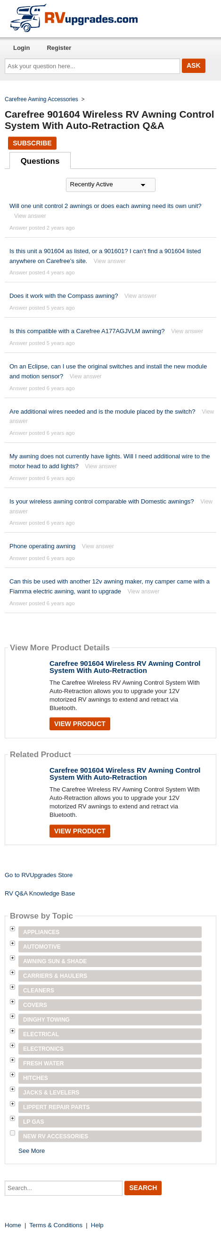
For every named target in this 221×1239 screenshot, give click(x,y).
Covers (35, 1005)
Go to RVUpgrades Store (39, 875)
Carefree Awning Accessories (41, 99)
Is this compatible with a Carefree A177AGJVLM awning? (87, 331)
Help (97, 1225)
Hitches (35, 1078)
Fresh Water (43, 1063)
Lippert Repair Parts (56, 1107)
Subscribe (32, 143)
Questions (40, 161)
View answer (30, 216)
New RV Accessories (55, 1136)
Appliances (41, 932)
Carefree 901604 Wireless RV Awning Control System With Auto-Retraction (125, 666)
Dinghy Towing (46, 1019)
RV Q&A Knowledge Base (40, 893)
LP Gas (33, 1122)
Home (13, 1225)
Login (21, 47)
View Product (80, 723)
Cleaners (38, 990)
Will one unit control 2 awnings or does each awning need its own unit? (105, 205)
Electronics (43, 1049)
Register (59, 47)
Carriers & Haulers (55, 976)
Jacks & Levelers (51, 1092)
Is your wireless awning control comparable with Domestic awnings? (101, 501)
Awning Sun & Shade (55, 961)
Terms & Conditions (55, 1225)
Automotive (42, 946)
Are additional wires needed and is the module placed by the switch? (102, 411)
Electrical (41, 1034)
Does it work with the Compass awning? (63, 295)
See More (31, 1150)
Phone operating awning (42, 546)
